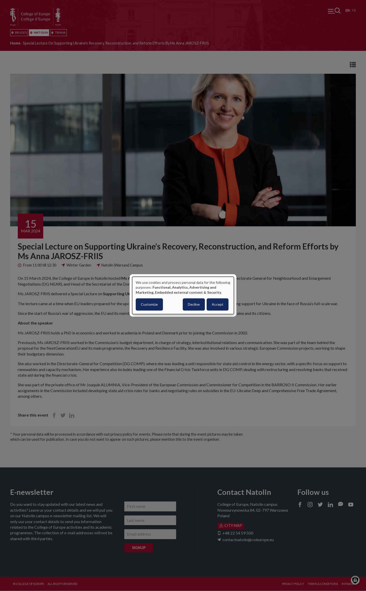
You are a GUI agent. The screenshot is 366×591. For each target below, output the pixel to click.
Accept (217, 304)
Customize (149, 304)
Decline (194, 304)
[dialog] (183, 295)
